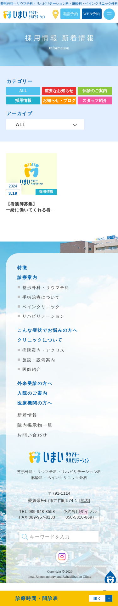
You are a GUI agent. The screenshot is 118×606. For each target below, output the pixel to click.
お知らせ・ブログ (59, 100)
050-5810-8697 (79, 517)
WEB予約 (91, 14)
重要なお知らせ (59, 90)
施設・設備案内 (38, 360)
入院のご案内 (32, 393)
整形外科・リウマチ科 (46, 287)
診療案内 (27, 277)
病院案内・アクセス (43, 350)
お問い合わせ (32, 435)
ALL (23, 90)
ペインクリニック (41, 306)
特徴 (22, 267)
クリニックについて (40, 340)
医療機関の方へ (35, 403)
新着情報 (27, 415)
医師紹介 (31, 369)
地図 (85, 500)
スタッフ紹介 (94, 100)
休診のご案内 (94, 90)
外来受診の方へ (35, 383)
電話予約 (70, 14)
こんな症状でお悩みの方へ (47, 330)
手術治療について (41, 297)
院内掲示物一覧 (35, 425)
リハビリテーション (43, 316)
